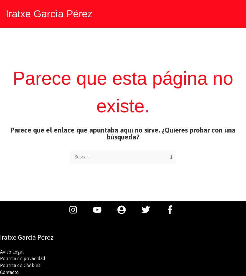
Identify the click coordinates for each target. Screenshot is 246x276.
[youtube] (100, 209)
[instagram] (76, 209)
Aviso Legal (12, 251)
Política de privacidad (22, 258)
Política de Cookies (20, 265)
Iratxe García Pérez (49, 13)
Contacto (9, 272)
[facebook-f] (171, 209)
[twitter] (148, 209)
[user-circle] (124, 209)
